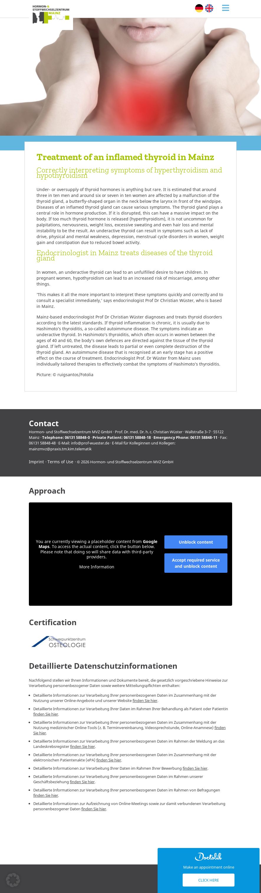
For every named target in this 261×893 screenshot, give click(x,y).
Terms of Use (60, 461)
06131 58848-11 (203, 437)
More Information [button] (96, 566)
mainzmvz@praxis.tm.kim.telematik (60, 449)
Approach (47, 491)
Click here (208, 880)
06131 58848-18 (137, 437)
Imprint (36, 461)
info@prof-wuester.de (90, 443)
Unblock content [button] (196, 542)
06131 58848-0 (77, 437)
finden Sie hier (145, 700)
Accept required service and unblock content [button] (196, 563)
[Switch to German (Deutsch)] (199, 8)
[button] (13, 880)
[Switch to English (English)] (209, 8)
